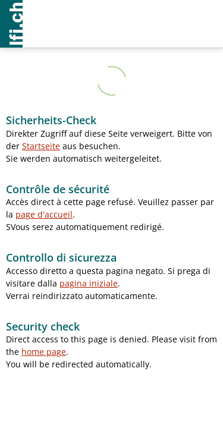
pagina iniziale (88, 283)
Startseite (41, 146)
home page (43, 351)
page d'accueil (44, 214)
